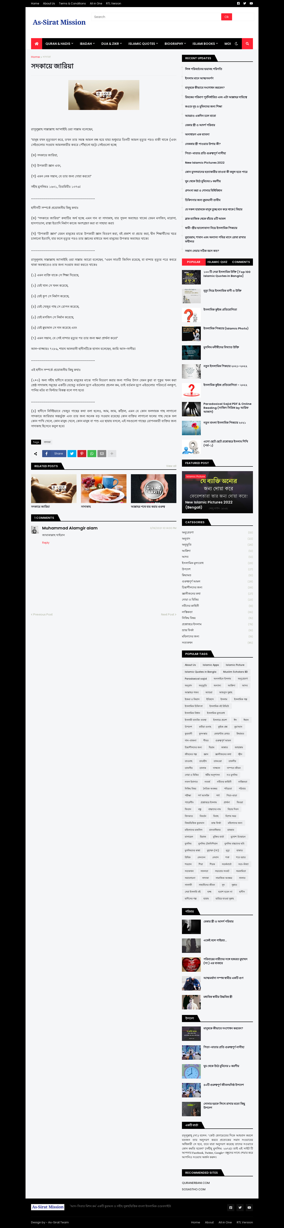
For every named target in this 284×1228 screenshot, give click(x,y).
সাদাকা (47, 57)
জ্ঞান (206, 754)
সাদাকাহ (86, 507)
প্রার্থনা (227, 802)
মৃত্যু (228, 850)
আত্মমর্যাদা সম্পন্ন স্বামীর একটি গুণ (223, 978)
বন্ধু (199, 809)
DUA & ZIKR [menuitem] (110, 43)
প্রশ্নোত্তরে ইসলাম (217, 624)
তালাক (202, 768)
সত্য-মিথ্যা (243, 864)
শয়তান (188, 864)
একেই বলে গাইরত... (215, 940)
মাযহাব (230, 830)
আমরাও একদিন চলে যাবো (200, 116)
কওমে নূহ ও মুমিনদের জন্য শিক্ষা (203, 107)
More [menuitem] (229, 43)
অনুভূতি (217, 545)
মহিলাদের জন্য (217, 636)
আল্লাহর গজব (192, 692)
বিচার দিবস (233, 809)
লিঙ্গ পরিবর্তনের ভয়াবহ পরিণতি (203, 69)
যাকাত (240, 850)
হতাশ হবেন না (225, 891)
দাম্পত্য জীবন (234, 768)
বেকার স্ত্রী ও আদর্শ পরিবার (200, 125)
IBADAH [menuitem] (86, 43)
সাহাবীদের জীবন (207, 885)
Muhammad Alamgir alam (70, 528)
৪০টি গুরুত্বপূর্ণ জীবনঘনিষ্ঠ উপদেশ (223, 1085)
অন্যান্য (217, 685)
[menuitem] (36, 43)
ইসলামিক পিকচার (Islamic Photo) (225, 329)
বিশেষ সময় (230, 816)
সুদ (223, 885)
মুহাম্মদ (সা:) (213, 850)
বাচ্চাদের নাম (214, 809)
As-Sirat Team (58, 1222)
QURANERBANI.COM (196, 1183)
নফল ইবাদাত (191, 781)
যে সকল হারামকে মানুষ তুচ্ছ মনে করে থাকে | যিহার (213, 210)
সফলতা (204, 871)
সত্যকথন (217, 642)
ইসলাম (224, 699)
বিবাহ (216, 816)
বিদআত (189, 816)
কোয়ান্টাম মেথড (222, 733)
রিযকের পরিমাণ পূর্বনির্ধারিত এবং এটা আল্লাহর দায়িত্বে (216, 97)
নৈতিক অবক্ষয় (210, 788)
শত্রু (227, 857)
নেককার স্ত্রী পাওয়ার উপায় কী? (203, 144)
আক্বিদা (217, 551)
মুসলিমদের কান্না (192, 850)
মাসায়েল (189, 836)
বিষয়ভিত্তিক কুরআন (194, 823)
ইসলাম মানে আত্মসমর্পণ (199, 78)
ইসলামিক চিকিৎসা (194, 706)
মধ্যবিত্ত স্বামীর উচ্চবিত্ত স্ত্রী (217, 997)
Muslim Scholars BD (235, 672)
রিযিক (188, 857)
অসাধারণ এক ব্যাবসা (197, 135)
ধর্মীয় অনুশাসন (212, 775)
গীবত (206, 740)
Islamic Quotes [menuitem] (141, 43)
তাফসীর (189, 768)
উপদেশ (217, 569)
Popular (193, 262)
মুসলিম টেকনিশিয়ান (208, 843)
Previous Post (43, 614)
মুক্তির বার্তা (218, 836)
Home (35, 3)
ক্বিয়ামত (217, 575)
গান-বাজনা (190, 740)
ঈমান (246, 720)
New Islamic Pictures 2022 (205, 163)
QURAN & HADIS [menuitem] (57, 43)
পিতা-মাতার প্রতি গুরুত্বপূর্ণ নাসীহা (205, 153)
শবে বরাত (241, 857)
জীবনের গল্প (191, 754)
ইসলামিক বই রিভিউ (219, 706)
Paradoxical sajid (196, 678)
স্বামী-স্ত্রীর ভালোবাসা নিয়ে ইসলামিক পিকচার (211, 228)
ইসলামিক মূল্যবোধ (217, 563)
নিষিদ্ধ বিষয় (217, 618)
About (209, 1222)
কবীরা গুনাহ (205, 727)
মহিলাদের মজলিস (193, 830)
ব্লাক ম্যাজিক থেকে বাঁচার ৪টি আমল (205, 219)
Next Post (167, 614)
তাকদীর (232, 761)
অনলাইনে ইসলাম (222, 678)
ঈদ (235, 720)
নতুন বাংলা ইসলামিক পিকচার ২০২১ (224, 423)
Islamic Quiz (217, 262)
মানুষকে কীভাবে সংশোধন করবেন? (205, 88)
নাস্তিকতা (217, 612)
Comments (241, 262)
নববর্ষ (207, 781)
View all (171, 466)
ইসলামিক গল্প (240, 699)
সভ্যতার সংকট (222, 871)
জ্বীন (240, 754)
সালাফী (188, 885)
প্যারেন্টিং (189, 802)
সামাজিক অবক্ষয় (224, 878)
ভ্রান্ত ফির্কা (217, 630)
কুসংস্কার (203, 733)
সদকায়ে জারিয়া (40, 507)
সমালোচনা (190, 878)
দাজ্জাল (216, 768)
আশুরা (208, 692)
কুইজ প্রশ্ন (222, 727)
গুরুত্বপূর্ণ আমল (217, 581)
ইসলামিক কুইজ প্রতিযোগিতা (220, 310)
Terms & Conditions (72, 3)
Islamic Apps (211, 665)
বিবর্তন (203, 816)
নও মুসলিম (232, 775)
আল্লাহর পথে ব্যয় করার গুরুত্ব (148, 507)
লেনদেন (201, 857)
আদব (217, 557)
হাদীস (242, 891)
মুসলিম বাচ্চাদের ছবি (234, 843)
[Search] (156, 16)
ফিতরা (240, 802)
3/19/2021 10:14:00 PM (163, 528)
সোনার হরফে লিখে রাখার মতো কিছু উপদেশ (224, 1106)
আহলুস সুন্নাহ (225, 692)
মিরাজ (203, 836)
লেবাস (215, 857)
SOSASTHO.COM (193, 1189)
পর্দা (218, 795)
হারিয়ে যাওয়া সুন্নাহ (225, 898)
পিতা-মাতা (232, 795)
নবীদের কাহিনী (217, 606)
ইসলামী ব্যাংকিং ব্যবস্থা (195, 720)
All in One (96, 3)
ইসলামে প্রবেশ (220, 720)
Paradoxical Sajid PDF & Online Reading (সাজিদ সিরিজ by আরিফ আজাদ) (227, 408)
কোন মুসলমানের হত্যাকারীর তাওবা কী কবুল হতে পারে (216, 172)
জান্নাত (224, 747)
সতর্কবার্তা (226, 864)
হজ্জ (209, 891)
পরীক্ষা (188, 795)
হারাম (206, 898)
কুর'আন (238, 727)
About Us (49, 3)
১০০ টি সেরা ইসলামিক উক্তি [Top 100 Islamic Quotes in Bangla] (226, 274)
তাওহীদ (203, 761)
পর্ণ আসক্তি (203, 795)
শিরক (212, 864)
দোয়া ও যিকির (217, 599)
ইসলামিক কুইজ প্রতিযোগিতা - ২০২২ (225, 385)
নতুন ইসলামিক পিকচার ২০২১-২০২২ (225, 366)
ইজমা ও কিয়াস (192, 699)
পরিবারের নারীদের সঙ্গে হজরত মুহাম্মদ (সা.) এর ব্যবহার (225, 961)
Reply (45, 542)
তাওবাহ (188, 761)
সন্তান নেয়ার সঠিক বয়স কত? (202, 251)
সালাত (242, 878)
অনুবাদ (217, 539)
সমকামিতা (241, 871)
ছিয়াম (211, 747)
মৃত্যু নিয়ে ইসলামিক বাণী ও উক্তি (222, 291)
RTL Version (113, 3)
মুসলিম (188, 843)
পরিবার (242, 788)
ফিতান (188, 809)
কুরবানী (188, 733)
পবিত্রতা (228, 788)
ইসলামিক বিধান (192, 713)
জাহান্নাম (239, 747)
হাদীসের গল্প (191, 898)
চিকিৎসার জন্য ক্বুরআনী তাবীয (202, 200)
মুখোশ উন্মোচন (238, 836)
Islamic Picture (235, 665)
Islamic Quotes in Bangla (200, 672)
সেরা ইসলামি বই (193, 891)
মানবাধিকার (215, 830)
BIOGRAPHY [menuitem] (174, 43)
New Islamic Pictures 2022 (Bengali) (209, 505)
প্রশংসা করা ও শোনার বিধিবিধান (203, 191)
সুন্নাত (234, 885)
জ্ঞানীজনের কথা (217, 593)
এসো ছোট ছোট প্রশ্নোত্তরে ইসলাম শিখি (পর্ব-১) (225, 444)
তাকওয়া (218, 761)
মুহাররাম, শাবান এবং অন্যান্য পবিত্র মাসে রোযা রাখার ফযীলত (215, 239)
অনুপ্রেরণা (217, 532)
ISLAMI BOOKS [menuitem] (204, 43)
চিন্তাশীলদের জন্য (217, 587)
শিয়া (201, 864)
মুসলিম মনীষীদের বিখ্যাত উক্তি (221, 347)
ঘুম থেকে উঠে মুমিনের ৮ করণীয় (203, 181)
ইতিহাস (210, 699)
